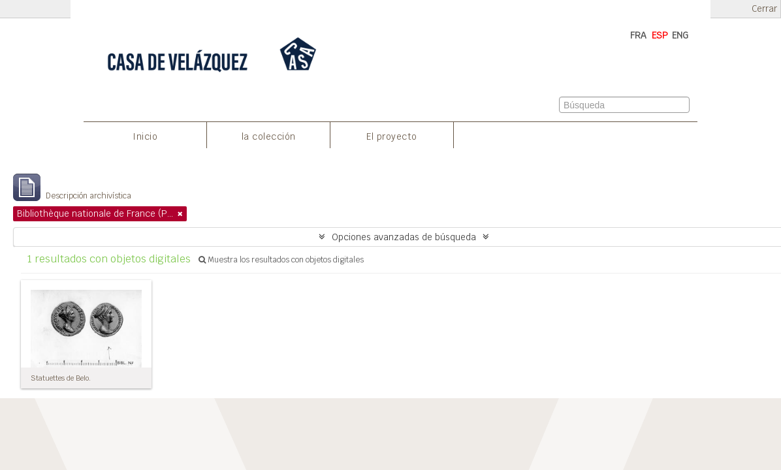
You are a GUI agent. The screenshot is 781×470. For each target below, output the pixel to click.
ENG (680, 35)
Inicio (145, 136)
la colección (269, 136)
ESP (660, 35)
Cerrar (764, 8)
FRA (638, 35)
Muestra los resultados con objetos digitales (281, 260)
